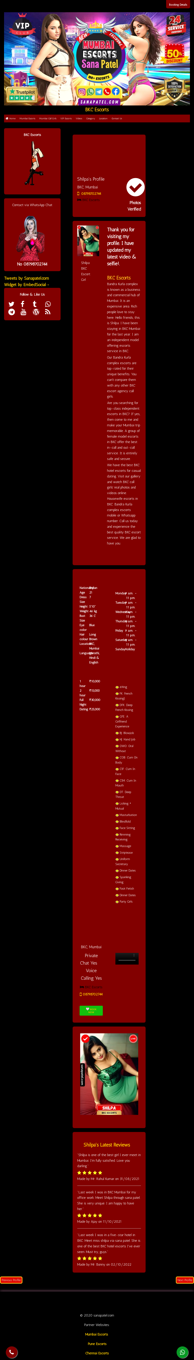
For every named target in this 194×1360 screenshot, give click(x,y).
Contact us (159, 1302)
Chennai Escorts (97, 1353)
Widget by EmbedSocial (27, 284)
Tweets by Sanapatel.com (26, 278)
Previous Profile (11, 1280)
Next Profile (185, 1280)
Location (103, 118)
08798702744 (89, 194)
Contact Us (117, 118)
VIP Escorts (66, 118)
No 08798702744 (32, 264)
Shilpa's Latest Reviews (106, 1145)
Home (10, 118)
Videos (79, 118)
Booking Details (178, 4)
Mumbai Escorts (27, 118)
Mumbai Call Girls (47, 118)
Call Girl (69, 1302)
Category (90, 118)
